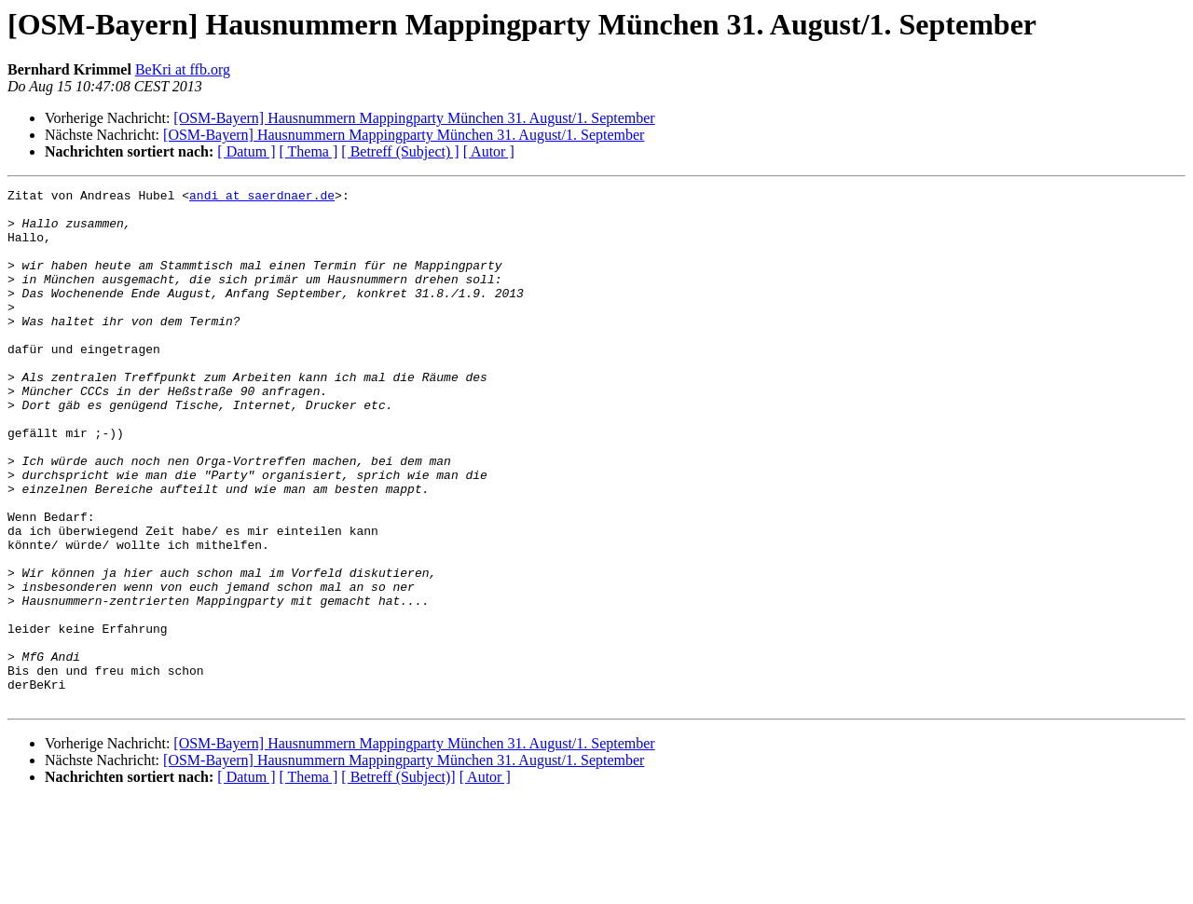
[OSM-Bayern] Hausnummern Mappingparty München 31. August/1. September (413, 118)
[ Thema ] (309, 151)
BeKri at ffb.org (182, 69)
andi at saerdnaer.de (262, 197)
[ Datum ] (246, 151)
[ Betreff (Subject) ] (400, 151)
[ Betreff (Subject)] (398, 880)
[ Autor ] (488, 151)
